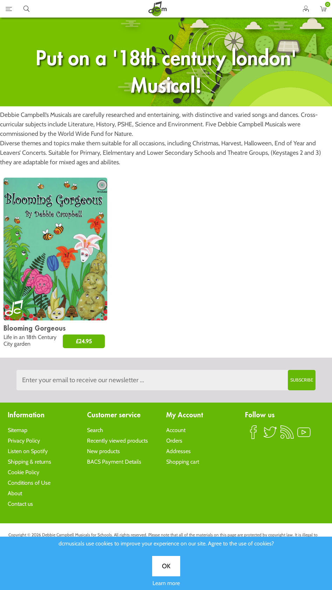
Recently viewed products (117, 440)
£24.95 (84, 341)
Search (95, 430)
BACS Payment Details (114, 461)
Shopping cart (182, 461)
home (157, 9)
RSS (287, 435)
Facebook (253, 435)
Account (175, 430)
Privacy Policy (24, 440)
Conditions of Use (29, 482)
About (15, 493)
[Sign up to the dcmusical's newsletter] (165, 380)
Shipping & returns (29, 461)
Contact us (20, 503)
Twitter (270, 435)
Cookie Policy (23, 472)
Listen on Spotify (28, 451)
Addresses (178, 451)
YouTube (304, 435)
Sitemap (17, 430)
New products (103, 451)
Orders (174, 440)
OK (166, 236)
